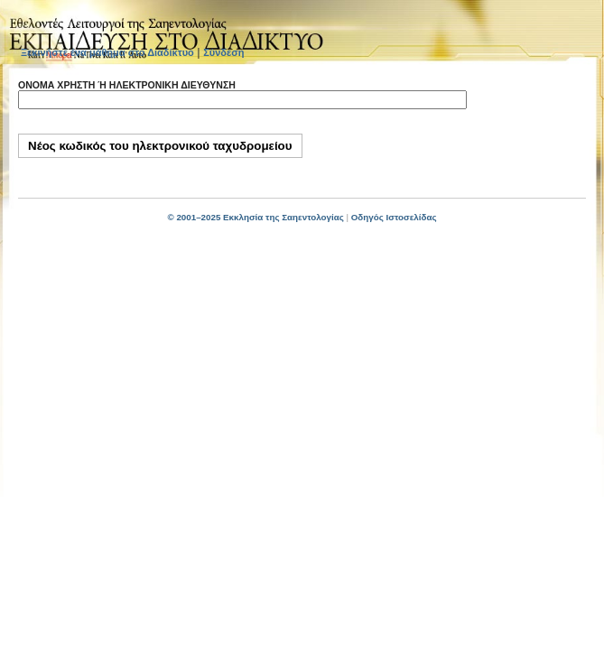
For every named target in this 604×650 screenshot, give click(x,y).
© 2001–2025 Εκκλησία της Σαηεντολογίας (255, 217)
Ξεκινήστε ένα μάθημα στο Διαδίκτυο (107, 52)
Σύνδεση (223, 52)
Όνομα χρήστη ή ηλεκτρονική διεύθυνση (127, 84)
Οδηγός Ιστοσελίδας (394, 217)
